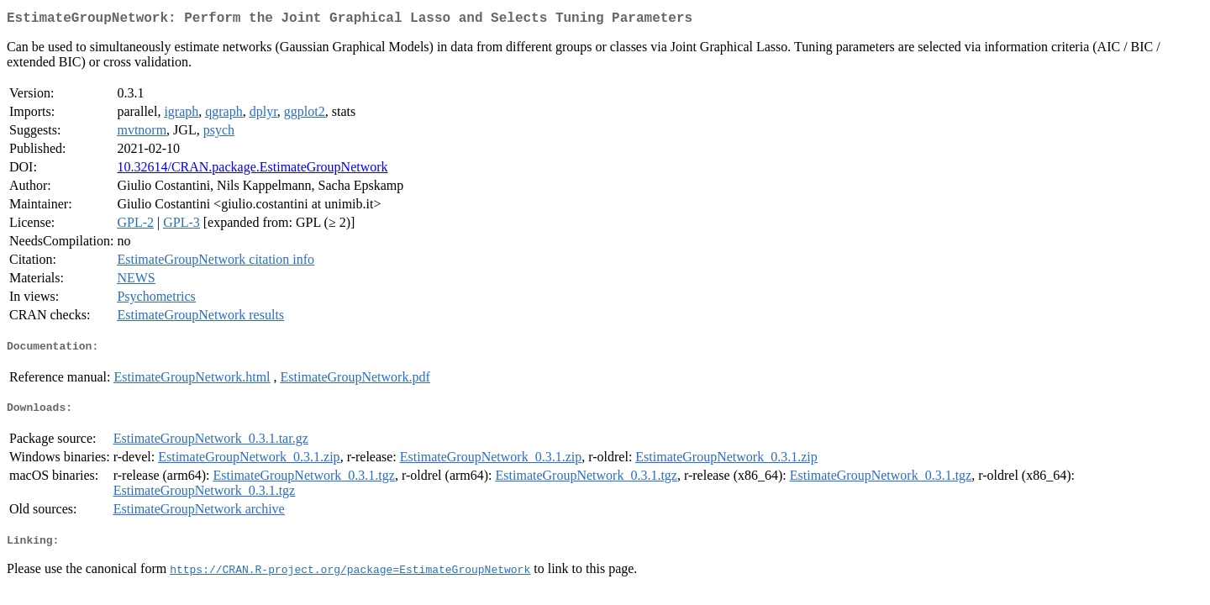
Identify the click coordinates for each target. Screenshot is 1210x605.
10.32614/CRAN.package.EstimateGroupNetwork (252, 170)
